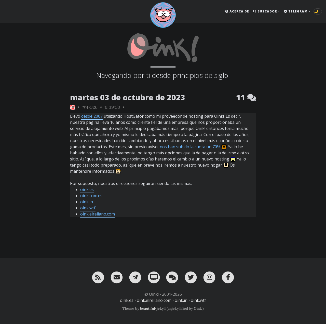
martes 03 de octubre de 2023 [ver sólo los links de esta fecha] (127, 97)
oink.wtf (88, 208)
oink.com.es (91, 195)
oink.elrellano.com (97, 214)
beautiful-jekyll (153, 308)
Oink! (198, 308)
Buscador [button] (265, 11)
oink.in (86, 202)
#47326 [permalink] (90, 107)
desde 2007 (92, 116)
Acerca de (237, 11)
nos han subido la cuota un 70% (190, 147)
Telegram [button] (296, 11)
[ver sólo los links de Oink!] (72, 107)
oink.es (87, 189)
